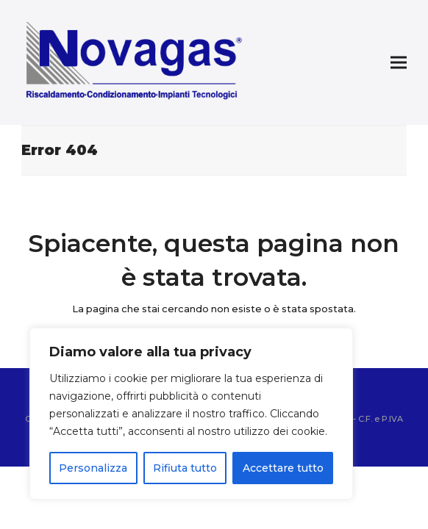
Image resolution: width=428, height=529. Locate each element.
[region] (191, 414)
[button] (398, 63)
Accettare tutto (283, 468)
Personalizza (93, 468)
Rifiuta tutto (185, 468)
